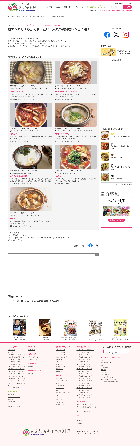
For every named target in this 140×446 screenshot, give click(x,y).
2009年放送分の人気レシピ (84, 359)
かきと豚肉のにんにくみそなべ (66, 91)
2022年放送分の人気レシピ (84, 390)
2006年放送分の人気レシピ (84, 352)
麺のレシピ (59, 383)
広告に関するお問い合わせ (108, 379)
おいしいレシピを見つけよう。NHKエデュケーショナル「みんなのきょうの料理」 (22, 7)
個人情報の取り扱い (106, 367)
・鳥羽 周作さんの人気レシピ (16, 369)
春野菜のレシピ (60, 378)
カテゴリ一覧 (11, 350)
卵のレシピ (59, 362)
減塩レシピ (11, 394)
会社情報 (103, 370)
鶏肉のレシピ (59, 369)
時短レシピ (59, 390)
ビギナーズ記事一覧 (34, 359)
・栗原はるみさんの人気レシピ (16, 354)
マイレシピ (128, 3)
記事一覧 (67, 7)
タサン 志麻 (107, 10)
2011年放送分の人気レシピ (84, 364)
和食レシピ (59, 397)
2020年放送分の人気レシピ (84, 385)
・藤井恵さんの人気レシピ (15, 376)
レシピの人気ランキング (15, 387)
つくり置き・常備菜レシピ (63, 392)
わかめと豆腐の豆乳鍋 (18, 176)
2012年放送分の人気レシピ (84, 366)
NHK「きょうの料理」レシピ (85, 404)
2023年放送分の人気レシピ (84, 392)
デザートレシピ (60, 395)
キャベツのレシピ (60, 352)
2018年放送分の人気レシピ (84, 381)
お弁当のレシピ (60, 385)
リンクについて (105, 374)
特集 (58, 7)
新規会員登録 (119, 3)
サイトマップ (104, 372)
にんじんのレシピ (60, 354)
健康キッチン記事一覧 (14, 406)
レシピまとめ (35, 25)
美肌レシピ (11, 399)
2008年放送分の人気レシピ (84, 357)
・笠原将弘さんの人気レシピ (16, 364)
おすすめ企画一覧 (116, 60)
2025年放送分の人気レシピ (84, 397)
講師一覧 (10, 352)
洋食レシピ (59, 400)
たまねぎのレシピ (60, 350)
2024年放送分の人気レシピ (84, 395)
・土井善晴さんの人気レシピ (16, 357)
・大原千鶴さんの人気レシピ (16, 359)
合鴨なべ (13, 134)
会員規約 (103, 365)
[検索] (116, 353)
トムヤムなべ (59, 176)
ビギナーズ (79, 7)
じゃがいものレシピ (61, 357)
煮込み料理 (57, 25)
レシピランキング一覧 (124, 184)
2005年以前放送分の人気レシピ (85, 350)
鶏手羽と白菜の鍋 (16, 91)
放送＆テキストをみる (116, 220)
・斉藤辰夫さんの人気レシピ (16, 362)
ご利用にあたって (106, 363)
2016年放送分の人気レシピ (84, 376)
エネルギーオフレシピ (14, 397)
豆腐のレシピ (59, 359)
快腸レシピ (11, 404)
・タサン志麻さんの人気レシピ (16, 366)
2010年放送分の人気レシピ (84, 362)
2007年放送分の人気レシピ (84, 354)
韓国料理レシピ (60, 404)
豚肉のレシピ (59, 371)
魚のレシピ (59, 364)
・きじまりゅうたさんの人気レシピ (18, 381)
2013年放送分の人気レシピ (84, 369)
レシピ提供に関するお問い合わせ (110, 382)
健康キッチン (94, 7)
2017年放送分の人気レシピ (84, 378)
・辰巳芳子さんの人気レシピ (16, 371)
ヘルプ (103, 360)
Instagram (79, 423)
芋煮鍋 (12, 218)
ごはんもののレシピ (61, 381)
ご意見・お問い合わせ (107, 377)
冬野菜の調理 (46, 25)
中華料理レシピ (60, 402)
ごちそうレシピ (60, 388)
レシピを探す (47, 7)
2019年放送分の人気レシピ (84, 383)
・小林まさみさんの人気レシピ (16, 378)
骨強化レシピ (11, 401)
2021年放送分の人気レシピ (84, 388)
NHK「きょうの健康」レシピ (85, 411)
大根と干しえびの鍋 (62, 134)
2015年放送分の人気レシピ (84, 373)
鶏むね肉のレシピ (60, 366)
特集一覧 (30, 373)
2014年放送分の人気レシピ (84, 371)
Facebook (79, 420)
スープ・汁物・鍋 (23, 25)
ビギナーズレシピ (33, 357)
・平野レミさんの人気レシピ (16, 373)
